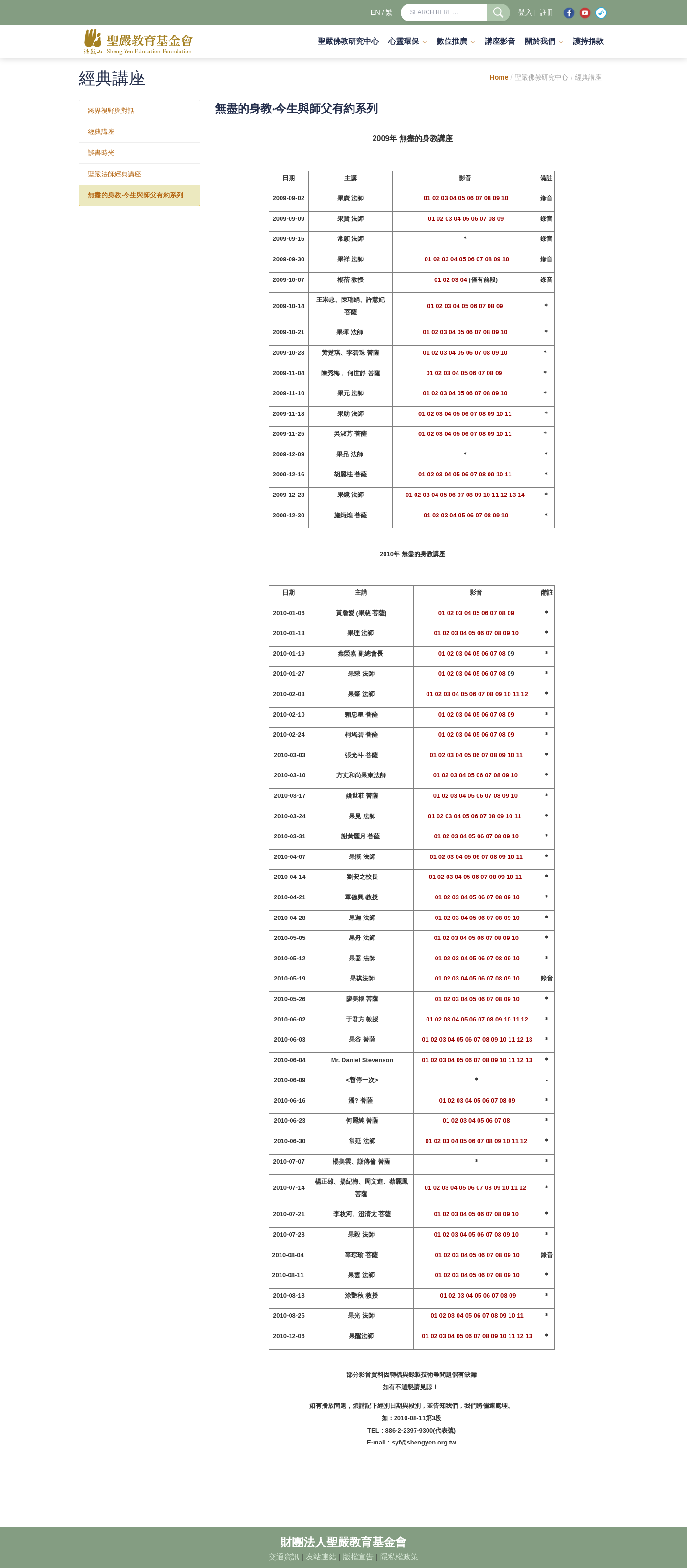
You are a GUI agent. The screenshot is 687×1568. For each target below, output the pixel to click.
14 (521, 494)
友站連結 (321, 1557)
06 (470, 198)
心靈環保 (403, 41)
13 (512, 494)
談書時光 (101, 152)
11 (508, 413)
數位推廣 (452, 41)
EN (375, 12)
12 (503, 494)
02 (435, 198)
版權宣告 (358, 1557)
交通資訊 (284, 1557)
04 (452, 198)
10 (504, 198)
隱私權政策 (399, 1557)
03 (444, 198)
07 (479, 198)
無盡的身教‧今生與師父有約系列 (135, 195)
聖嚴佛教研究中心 (348, 41)
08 (487, 198)
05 (461, 198)
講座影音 (500, 41)
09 (496, 198)
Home (499, 77)
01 (427, 198)
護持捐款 (588, 41)
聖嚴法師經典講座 (114, 174)
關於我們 (540, 41)
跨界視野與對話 (111, 110)
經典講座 (101, 131)
